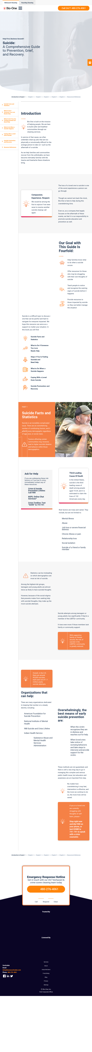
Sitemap (46, 1020)
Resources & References (73, 97)
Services (46, 997)
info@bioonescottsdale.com (12, 1005)
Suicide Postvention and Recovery (9, 141)
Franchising (46, 1008)
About (46, 1001)
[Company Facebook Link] (4, 1011)
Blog (46, 1012)
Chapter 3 (38, 97)
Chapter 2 (31, 97)
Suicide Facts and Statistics (9, 104)
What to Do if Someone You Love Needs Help (9, 112)
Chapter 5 (54, 97)
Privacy (46, 1016)
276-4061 (12, 1008)
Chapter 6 (62, 97)
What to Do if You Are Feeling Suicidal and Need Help (10, 120)
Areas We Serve (46, 1005)
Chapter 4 (46, 97)
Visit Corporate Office (46, 1027)
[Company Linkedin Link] (8, 1011)
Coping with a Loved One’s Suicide (9, 134)
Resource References (10, 147)
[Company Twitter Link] (11, 1011)
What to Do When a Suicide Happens (9, 127)
